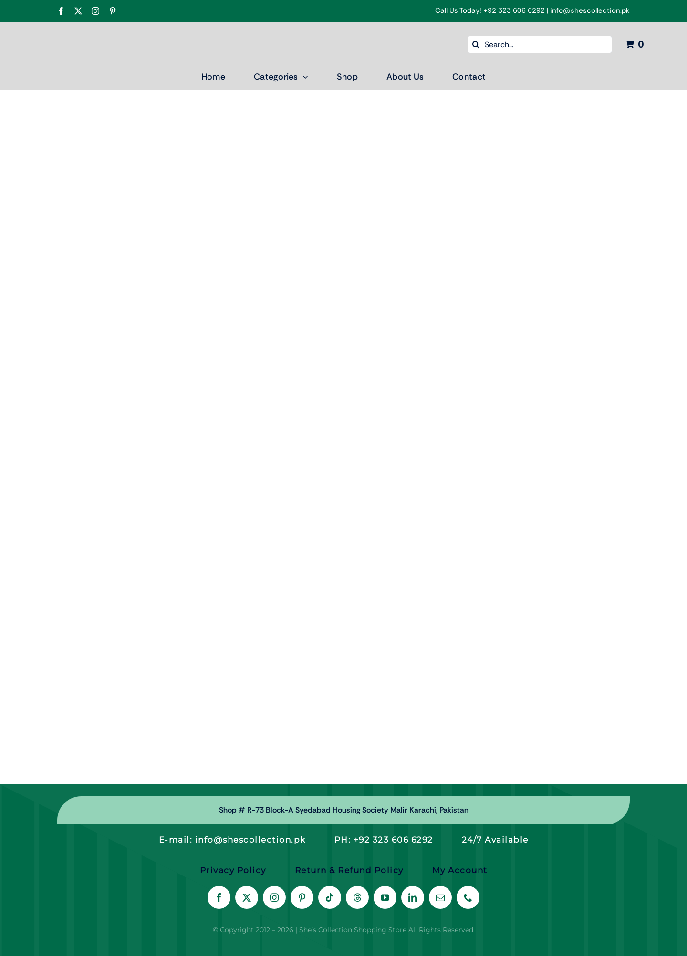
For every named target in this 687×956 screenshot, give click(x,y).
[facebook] (61, 11)
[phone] (468, 897)
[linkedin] (412, 897)
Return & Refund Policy (349, 870)
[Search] (476, 44)
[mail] (440, 897)
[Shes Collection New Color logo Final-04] (83, 32)
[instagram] (95, 11)
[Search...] (540, 44)
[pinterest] (112, 11)
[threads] (357, 897)
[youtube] (385, 897)
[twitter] (78, 11)
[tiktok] (329, 897)
